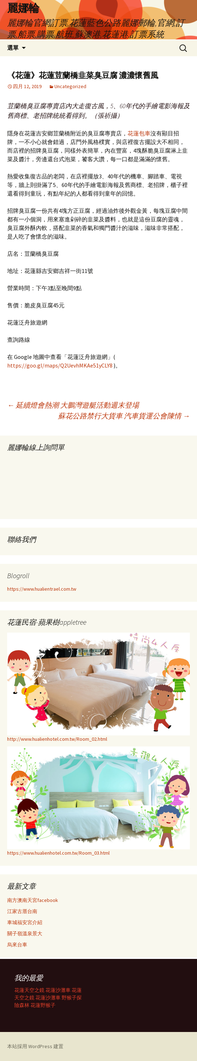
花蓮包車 (139, 133)
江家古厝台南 (22, 911)
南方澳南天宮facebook (32, 900)
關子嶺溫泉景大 (24, 933)
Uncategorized (70, 86)
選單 (13, 48)
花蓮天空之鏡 (29, 990)
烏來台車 (17, 944)
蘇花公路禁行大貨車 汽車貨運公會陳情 (124, 415)
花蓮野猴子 (43, 1005)
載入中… (61, 483)
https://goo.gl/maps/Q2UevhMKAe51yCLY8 (59, 365)
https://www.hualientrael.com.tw (41, 589)
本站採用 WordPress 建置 (35, 1046)
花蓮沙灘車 (58, 990)
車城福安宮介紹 (24, 922)
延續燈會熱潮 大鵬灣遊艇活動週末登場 (73, 404)
